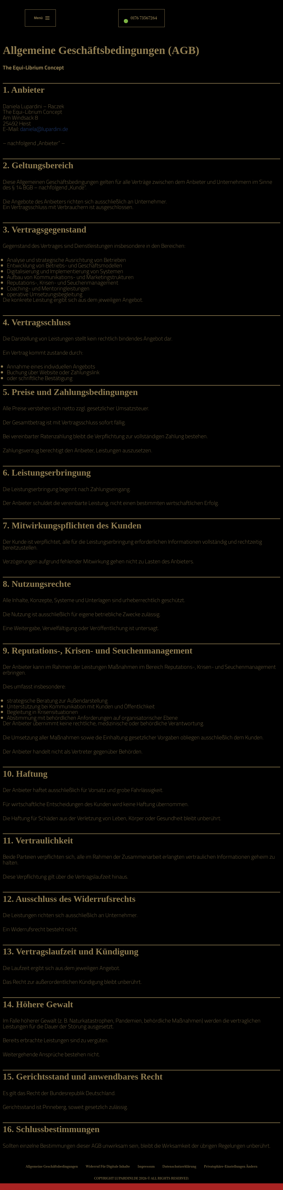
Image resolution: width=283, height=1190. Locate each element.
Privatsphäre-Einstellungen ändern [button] (229, 1175)
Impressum (146, 1175)
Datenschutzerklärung (178, 1175)
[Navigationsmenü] (40, 18)
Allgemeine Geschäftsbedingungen (53, 1175)
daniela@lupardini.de (44, 128)
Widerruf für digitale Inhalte (108, 1175)
